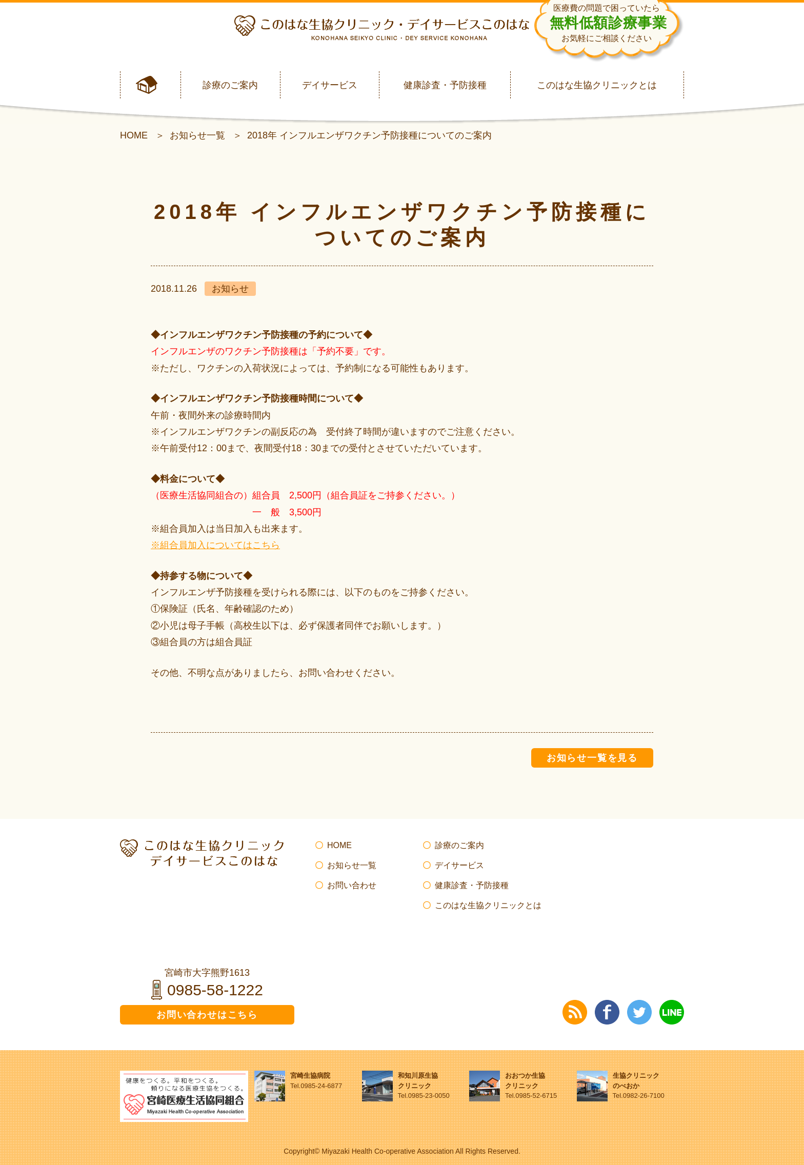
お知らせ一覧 (197, 135)
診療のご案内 (230, 85)
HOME (134, 135)
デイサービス (329, 85)
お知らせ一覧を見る (592, 758)
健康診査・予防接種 (445, 85)
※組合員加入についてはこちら (215, 545)
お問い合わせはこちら (207, 1015)
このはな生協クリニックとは (597, 85)
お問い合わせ (351, 885)
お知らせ (230, 289)
